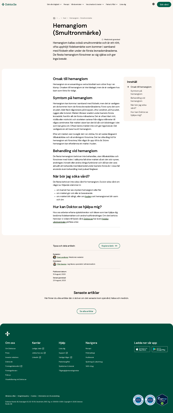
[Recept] (66, 4)
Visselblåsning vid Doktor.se (15, 379)
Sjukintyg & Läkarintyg (94, 362)
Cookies (33, 396)
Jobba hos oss (39, 353)
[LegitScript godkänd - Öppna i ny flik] (162, 400)
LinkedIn (36, 357)
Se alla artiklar (86, 311)
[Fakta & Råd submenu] (112, 4)
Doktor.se (88, 218)
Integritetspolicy (23, 396)
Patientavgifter (64, 362)
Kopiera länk (109, 245)
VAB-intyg (90, 366)
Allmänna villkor (10, 396)
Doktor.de (9, 362)
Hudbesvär (90, 357)
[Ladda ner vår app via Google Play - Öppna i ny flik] (160, 349)
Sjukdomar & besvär (66, 366)
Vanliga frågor (65, 357)
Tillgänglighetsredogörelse (69, 370)
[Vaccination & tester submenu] (95, 4)
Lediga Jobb (38, 348)
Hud (64, 18)
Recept (88, 348)
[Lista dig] (123, 4)
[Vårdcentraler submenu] (77, 4)
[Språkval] (154, 4)
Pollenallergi (90, 353)
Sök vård (164, 4)
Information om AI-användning (49, 396)
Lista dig (62, 348)
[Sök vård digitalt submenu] (54, 4)
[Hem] (54, 18)
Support (63, 353)
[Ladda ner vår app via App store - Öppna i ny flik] (142, 349)
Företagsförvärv (11, 370)
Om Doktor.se (10, 348)
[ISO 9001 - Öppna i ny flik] (138, 399)
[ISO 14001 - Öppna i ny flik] (150, 399)
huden (88, 196)
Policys (8, 375)
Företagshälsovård (13, 366)
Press (7, 353)
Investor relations (11, 357)
